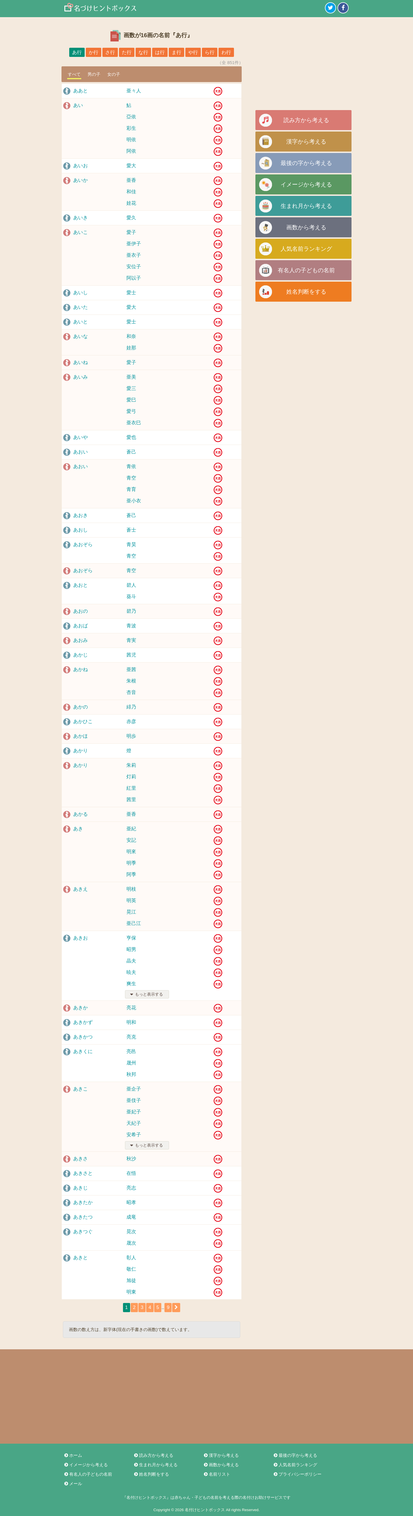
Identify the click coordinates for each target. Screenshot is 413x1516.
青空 (131, 478)
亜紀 (131, 828)
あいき (80, 217)
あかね (80, 669)
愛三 (131, 388)
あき (78, 828)
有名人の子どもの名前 (306, 270)
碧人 (131, 585)
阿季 (131, 874)
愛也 (131, 437)
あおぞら (83, 544)
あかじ (80, 655)
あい (78, 105)
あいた (80, 307)
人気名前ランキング (306, 249)
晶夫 (131, 961)
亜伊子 (133, 243)
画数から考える (306, 227)
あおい (80, 452)
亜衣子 (133, 255)
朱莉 (131, 765)
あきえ (80, 889)
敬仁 (131, 1269)
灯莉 (131, 776)
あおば (80, 625)
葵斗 (131, 596)
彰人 (131, 1257)
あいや (80, 437)
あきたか (83, 1202)
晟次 (131, 1243)
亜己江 (133, 923)
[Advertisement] (303, 66)
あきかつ (83, 1037)
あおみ (80, 640)
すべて (74, 74)
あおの (80, 611)
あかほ (80, 736)
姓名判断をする (306, 292)
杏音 (131, 692)
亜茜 (131, 669)
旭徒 (131, 1280)
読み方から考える (306, 120)
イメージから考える (306, 184)
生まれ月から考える (306, 206)
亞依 (131, 117)
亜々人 (133, 90)
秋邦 (131, 1074)
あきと (80, 1257)
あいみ (80, 377)
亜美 (131, 377)
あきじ (80, 1188)
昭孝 (131, 1202)
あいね (80, 362)
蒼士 (131, 530)
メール (72, 1483)
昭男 (131, 949)
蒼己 (131, 452)
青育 (131, 489)
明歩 (131, 736)
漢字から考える (306, 141)
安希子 (133, 1134)
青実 (131, 640)
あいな (80, 336)
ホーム (72, 1455)
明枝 (131, 889)
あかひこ (83, 721)
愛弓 (131, 411)
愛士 (131, 292)
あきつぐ (83, 1231)
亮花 (131, 1007)
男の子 (94, 74)
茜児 (131, 655)
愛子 (131, 232)
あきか (80, 1007)
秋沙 (131, 1158)
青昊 (131, 544)
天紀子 (133, 1123)
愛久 (131, 217)
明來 (131, 851)
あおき (80, 515)
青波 (131, 625)
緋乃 (131, 707)
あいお (80, 165)
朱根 (131, 681)
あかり (80, 750)
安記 (131, 840)
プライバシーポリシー (297, 1474)
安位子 (133, 266)
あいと (80, 322)
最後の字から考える (306, 163)
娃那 (131, 348)
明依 (131, 139)
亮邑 (131, 1051)
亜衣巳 (133, 422)
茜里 (131, 799)
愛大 (131, 165)
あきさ (80, 1158)
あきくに (83, 1051)
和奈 (131, 336)
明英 (131, 900)
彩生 (131, 128)
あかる (80, 814)
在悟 (131, 1173)
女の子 (113, 74)
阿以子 (133, 278)
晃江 (131, 912)
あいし (80, 292)
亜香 (131, 180)
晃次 (131, 1231)
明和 (131, 1022)
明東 (131, 1292)
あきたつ (83, 1217)
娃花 (131, 203)
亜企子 (133, 1089)
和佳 (131, 191)
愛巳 (131, 400)
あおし (80, 530)
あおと (80, 585)
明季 (131, 863)
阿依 (131, 151)
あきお (80, 938)
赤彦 (131, 721)
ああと (80, 90)
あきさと (83, 1173)
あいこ (80, 232)
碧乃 (131, 611)
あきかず (83, 1022)
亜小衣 (133, 501)
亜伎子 (133, 1100)
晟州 (131, 1063)
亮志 (131, 1188)
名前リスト (216, 1474)
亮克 (131, 1037)
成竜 (131, 1217)
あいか (80, 180)
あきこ (80, 1089)
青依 (131, 466)
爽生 (131, 983)
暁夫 (131, 972)
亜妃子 (133, 1112)
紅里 (131, 788)
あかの (80, 707)
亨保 (131, 938)
